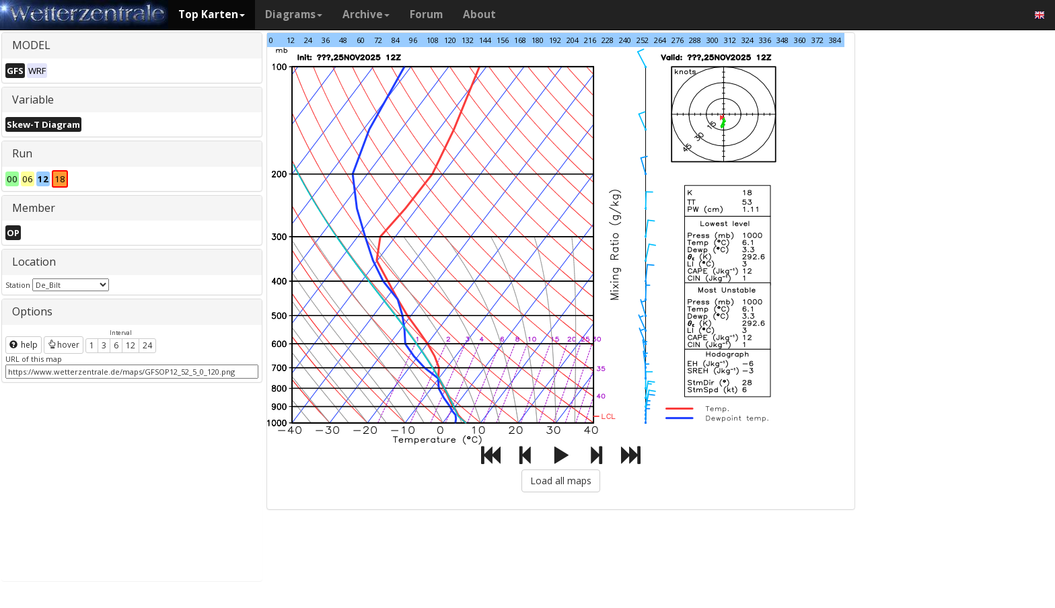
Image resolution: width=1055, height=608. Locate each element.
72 (378, 40)
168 (520, 40)
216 (590, 40)
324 (747, 40)
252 (642, 40)
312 (730, 40)
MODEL (31, 45)
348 (782, 40)
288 (695, 40)
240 (625, 40)
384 (835, 40)
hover (63, 344)
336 (765, 40)
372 (817, 40)
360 (800, 40)
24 (147, 345)
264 (660, 40)
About (479, 14)
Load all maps (560, 480)
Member (33, 207)
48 (343, 40)
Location (34, 261)
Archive (366, 14)
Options (32, 311)
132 (468, 40)
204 (573, 40)
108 (433, 40)
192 (555, 40)
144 (485, 40)
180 (538, 40)
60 (361, 40)
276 (677, 40)
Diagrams (293, 14)
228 (608, 40)
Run (22, 153)
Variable (33, 99)
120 (450, 40)
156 (503, 40)
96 (413, 40)
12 (130, 345)
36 (326, 40)
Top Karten (211, 14)
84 (396, 40)
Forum (426, 14)
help (23, 344)
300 (712, 40)
